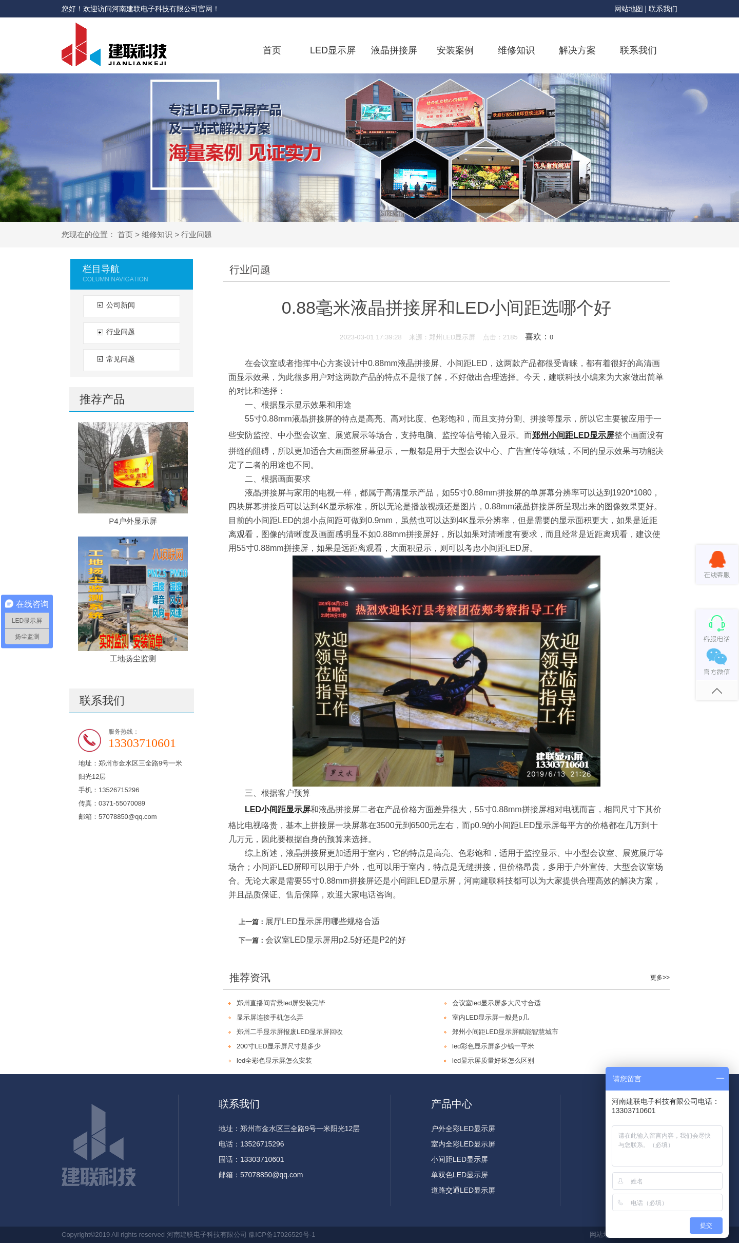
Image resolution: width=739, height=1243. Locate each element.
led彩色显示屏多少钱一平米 (493, 1046)
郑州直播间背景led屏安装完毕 (281, 1003)
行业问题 (196, 234)
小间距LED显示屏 (459, 1159)
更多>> (660, 977)
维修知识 (516, 50)
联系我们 (663, 9)
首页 (272, 50)
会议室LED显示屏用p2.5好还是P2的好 (335, 939)
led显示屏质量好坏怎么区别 (493, 1060)
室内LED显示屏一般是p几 (490, 1017)
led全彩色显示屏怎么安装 (274, 1060)
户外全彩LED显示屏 (463, 1128)
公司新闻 (120, 305)
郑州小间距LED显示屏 (573, 435)
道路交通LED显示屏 (463, 1190)
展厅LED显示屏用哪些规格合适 (322, 921)
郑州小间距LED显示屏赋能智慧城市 (505, 1032)
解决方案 (577, 50)
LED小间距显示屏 (277, 809)
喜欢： (539, 336)
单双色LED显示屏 (459, 1175)
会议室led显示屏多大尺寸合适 (496, 1003)
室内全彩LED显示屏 (463, 1144)
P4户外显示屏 (133, 521)
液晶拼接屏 (394, 50)
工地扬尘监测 (133, 658)
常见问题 (120, 359)
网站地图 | (631, 9)
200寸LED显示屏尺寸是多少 (279, 1046)
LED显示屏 (333, 50)
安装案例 (455, 50)
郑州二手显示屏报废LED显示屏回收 (290, 1032)
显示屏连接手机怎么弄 (270, 1017)
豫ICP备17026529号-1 (281, 1234)
